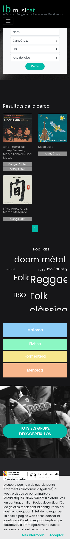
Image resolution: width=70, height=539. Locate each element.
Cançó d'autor (17, 164)
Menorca (35, 370)
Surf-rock (10, 269)
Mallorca (35, 330)
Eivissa (35, 343)
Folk (21, 277)
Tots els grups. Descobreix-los (35, 431)
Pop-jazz (41, 249)
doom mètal (40, 259)
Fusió (41, 270)
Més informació (33, 535)
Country (60, 268)
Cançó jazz (17, 169)
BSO (19, 294)
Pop (50, 269)
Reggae (49, 279)
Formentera (35, 356)
